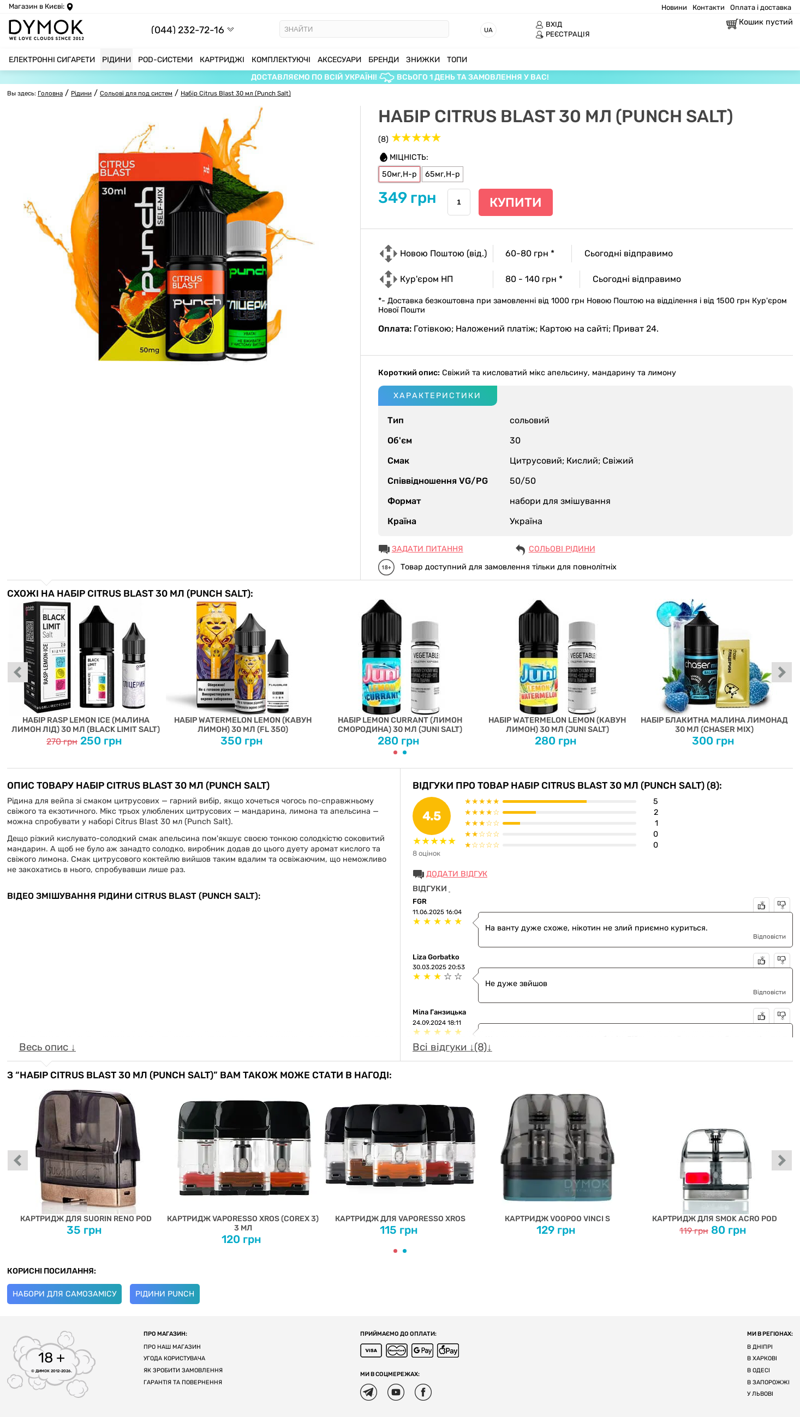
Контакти (708, 7)
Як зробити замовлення (183, 1370)
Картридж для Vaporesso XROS (400, 1151)
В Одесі (758, 1370)
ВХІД (548, 24)
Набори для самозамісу (64, 1294)
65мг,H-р (442, 174)
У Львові (760, 1393)
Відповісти (769, 936)
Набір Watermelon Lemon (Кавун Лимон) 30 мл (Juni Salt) (557, 666)
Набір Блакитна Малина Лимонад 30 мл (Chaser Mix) (714, 666)
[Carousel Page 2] (405, 752)
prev (18, 673)
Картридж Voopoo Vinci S (557, 1151)
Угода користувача (174, 1358)
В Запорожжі (768, 1382)
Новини (674, 7)
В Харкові (762, 1358)
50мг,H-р (399, 174)
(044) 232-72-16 (187, 29)
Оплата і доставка (760, 7)
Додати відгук (456, 874)
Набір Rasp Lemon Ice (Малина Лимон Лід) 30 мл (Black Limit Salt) (86, 666)
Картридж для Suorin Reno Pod (86, 1151)
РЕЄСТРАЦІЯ (562, 34)
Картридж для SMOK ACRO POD (714, 1151)
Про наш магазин (172, 1346)
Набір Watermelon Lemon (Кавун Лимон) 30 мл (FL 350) (243, 666)
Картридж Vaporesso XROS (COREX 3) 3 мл (243, 1156)
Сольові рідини (562, 549)
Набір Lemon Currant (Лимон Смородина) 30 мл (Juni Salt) (400, 666)
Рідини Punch (164, 1294)
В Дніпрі (760, 1346)
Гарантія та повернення (183, 1382)
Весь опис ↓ (47, 1047)
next (782, 673)
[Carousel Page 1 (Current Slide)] (395, 752)
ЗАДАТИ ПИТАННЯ (427, 549)
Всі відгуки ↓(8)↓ (452, 1047)
